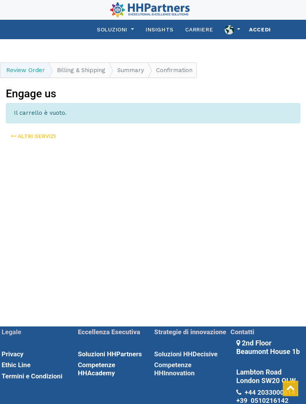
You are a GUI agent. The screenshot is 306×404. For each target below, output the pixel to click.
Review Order (25, 70)
